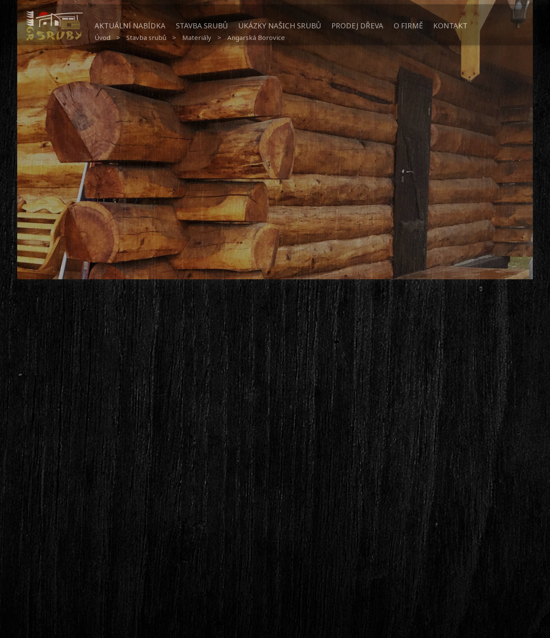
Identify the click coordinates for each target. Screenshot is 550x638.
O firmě (408, 26)
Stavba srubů (202, 26)
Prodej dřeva (357, 26)
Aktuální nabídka (130, 26)
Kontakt (450, 26)
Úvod (102, 37)
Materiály (196, 37)
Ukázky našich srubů (279, 26)
